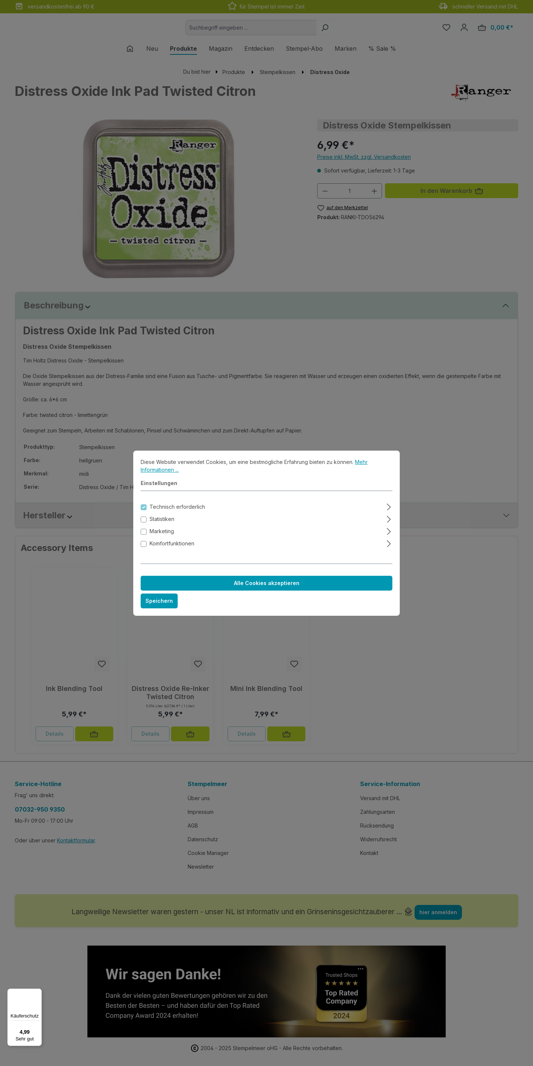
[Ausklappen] (388, 512)
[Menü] (37, 993)
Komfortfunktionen (172, 550)
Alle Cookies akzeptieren (266, 589)
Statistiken (162, 525)
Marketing (162, 537)
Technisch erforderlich (177, 513)
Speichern (159, 607)
